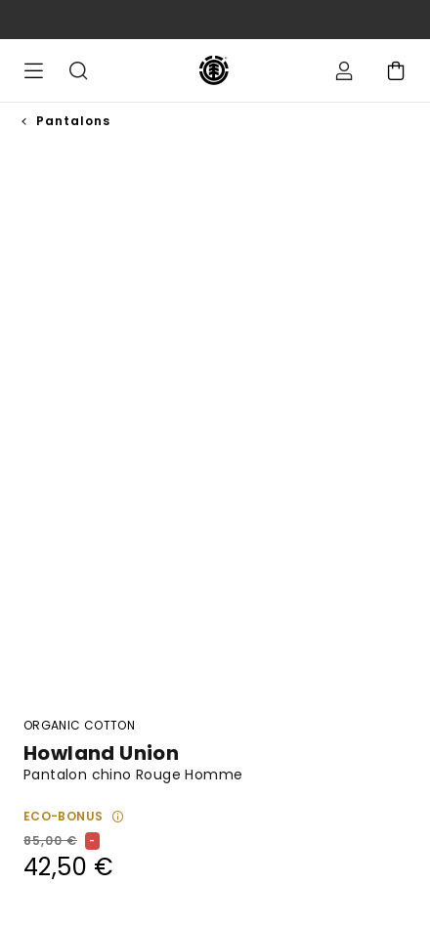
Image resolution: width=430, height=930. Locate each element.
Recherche (78, 70)
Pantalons (73, 120)
